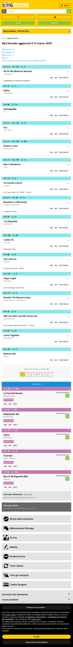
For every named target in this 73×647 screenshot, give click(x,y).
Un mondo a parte (13, 183)
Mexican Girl (10, 353)
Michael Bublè (8, 417)
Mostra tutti (28, 495)
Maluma (12, 458)
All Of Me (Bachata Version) (18, 71)
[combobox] (36, 11)
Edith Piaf (6, 479)
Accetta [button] (36, 637)
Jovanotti (7, 185)
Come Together (11, 335)
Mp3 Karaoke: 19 (8, 52)
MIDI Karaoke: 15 (8, 49)
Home (4, 38)
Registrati (55, 23)
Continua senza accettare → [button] (36, 607)
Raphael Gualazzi (9, 396)
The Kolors (7, 205)
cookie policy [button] (36, 619)
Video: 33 (5, 58)
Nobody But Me (11, 414)
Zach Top (7, 242)
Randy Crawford (9, 300)
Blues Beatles (8, 338)
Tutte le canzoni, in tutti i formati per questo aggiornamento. (24, 61)
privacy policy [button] (11, 615)
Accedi (18, 23)
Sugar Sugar (10, 278)
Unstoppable (10, 109)
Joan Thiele (7, 130)
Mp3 (56, 77)
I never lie (9, 239)
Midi (51, 77)
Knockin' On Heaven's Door (17, 297)
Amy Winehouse (9, 319)
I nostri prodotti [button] (10, 599)
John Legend (8, 74)
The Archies (8, 281)
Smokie (6, 356)
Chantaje (7, 455)
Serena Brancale (9, 148)
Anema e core (10, 146)
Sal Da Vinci (16, 205)
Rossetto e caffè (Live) (15, 202)
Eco (5, 127)
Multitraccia (63, 77)
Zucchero (7, 262)
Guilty (7, 90)
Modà (6, 167)
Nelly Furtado (8, 224)
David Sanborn (20, 300)
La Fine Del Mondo (12, 393)
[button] (4, 11)
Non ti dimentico (12, 164)
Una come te (10, 259)
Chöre (6, 435)
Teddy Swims (8, 93)
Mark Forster (7, 437)
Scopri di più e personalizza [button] (36, 642)
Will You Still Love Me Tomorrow (20, 316)
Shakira (5, 458)
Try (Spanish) (10, 221)
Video (15, 404)
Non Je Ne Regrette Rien (15, 476)
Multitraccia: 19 (7, 55)
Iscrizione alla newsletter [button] (15, 594)
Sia (5, 112)
